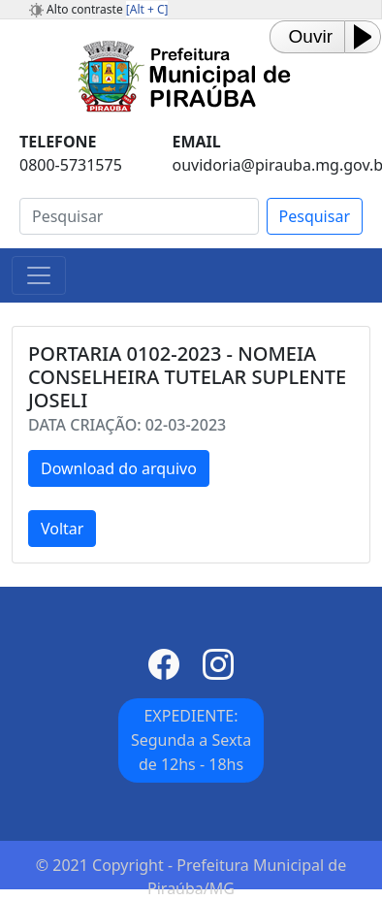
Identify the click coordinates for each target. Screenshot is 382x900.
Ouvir (311, 36)
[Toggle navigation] (39, 275)
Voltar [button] (62, 528)
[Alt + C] (147, 9)
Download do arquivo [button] (119, 468)
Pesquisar (314, 216)
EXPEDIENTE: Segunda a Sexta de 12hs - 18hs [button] (191, 740)
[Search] (139, 216)
